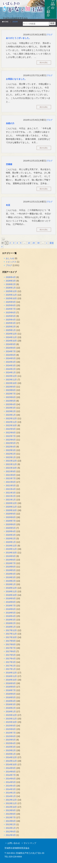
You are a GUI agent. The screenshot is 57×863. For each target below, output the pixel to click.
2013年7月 (11, 817)
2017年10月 (11, 637)
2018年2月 (11, 623)
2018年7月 (11, 605)
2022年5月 (11, 443)
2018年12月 (11, 588)
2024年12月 (11, 334)
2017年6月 (11, 651)
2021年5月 (11, 485)
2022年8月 (11, 432)
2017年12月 (11, 630)
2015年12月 (11, 715)
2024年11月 (11, 337)
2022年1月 (11, 457)
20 (34, 243)
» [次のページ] (46, 243)
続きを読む (44, 62)
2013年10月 (11, 807)
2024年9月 (11, 344)
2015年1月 (11, 754)
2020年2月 (11, 538)
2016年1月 (11, 711)
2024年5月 (11, 358)
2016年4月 (11, 701)
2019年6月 (11, 566)
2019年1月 (11, 584)
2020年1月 (11, 542)
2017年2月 (11, 665)
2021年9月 (11, 471)
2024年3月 (11, 365)
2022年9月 (11, 429)
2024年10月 (11, 341)
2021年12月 (11, 461)
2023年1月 (11, 415)
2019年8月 (11, 560)
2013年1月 (11, 828)
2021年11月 (11, 464)
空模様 (9, 164)
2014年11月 (11, 761)
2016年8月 (11, 687)
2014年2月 (11, 792)
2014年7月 (11, 775)
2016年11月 (11, 676)
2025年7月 (11, 309)
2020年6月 (11, 524)
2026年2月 (11, 284)
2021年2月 (11, 496)
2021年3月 (11, 492)
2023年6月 (11, 397)
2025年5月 (11, 316)
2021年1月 (11, 499)
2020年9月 (11, 514)
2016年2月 (11, 708)
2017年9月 (11, 641)
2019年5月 (11, 570)
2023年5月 (11, 401)
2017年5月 (11, 655)
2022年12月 (11, 418)
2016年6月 (11, 694)
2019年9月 (11, 556)
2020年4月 (11, 531)
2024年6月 (11, 355)
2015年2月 (11, 750)
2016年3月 (11, 704)
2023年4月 (11, 404)
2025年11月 (11, 295)
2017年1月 (11, 669)
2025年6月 (11, 312)
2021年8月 (11, 475)
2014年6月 (11, 778)
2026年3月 (11, 281)
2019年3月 (11, 577)
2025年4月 (11, 319)
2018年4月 (11, 616)
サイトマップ (30, 843)
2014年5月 (11, 782)
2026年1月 (11, 288)
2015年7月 (11, 733)
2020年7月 (11, 521)
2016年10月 (11, 680)
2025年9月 (11, 302)
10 (29, 243)
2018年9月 (11, 598)
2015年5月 (11, 740)
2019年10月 (11, 552)
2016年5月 (11, 697)
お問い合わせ (13, 843)
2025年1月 (11, 330)
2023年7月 (11, 393)
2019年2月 (11, 581)
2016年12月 (11, 672)
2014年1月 (11, 796)
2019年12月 (11, 545)
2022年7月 (11, 436)
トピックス (11, 262)
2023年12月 (11, 376)
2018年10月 (11, 595)
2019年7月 (11, 563)
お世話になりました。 (16, 79)
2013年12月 (11, 800)
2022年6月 (11, 439)
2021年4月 (11, 489)
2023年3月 (11, 408)
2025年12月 (11, 291)
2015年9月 (11, 725)
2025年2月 (11, 326)
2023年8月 (11, 390)
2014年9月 (11, 768)
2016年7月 (11, 690)
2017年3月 (11, 662)
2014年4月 (11, 786)
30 (38, 243)
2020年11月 (11, 507)
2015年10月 (11, 722)
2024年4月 (11, 362)
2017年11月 (11, 634)
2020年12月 (11, 503)
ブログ (49, 34)
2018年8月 (11, 602)
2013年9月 (11, 810)
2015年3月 (11, 747)
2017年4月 (11, 658)
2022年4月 (11, 446)
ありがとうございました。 (18, 38)
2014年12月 (11, 757)
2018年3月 (11, 619)
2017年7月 (11, 648)
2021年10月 (11, 468)
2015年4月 (11, 743)
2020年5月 (11, 528)
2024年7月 (11, 351)
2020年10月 (11, 510)
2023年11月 (11, 379)
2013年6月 (11, 821)
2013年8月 (11, 814)
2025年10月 (11, 298)
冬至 (8, 205)
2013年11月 (11, 803)
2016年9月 (11, 683)
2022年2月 (11, 454)
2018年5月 (11, 612)
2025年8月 (11, 305)
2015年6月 (11, 736)
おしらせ (10, 258)
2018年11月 (11, 591)
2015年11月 (11, 718)
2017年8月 (11, 644)
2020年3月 (11, 535)
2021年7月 (11, 478)
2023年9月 (11, 387)
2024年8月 (11, 348)
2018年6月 (11, 609)
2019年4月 (11, 574)
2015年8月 (11, 729)
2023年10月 (11, 383)
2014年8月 (11, 771)
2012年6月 (11, 831)
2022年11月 (11, 422)
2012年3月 (11, 835)
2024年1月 (11, 372)
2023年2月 (11, 411)
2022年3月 (11, 450)
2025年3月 (11, 323)
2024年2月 (11, 369)
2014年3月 (11, 789)
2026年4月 (11, 277)
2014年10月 (11, 764)
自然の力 (10, 123)
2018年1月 (11, 627)
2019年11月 (11, 549)
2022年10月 (11, 425)
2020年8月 (11, 517)
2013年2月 (11, 824)
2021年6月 (11, 482)
